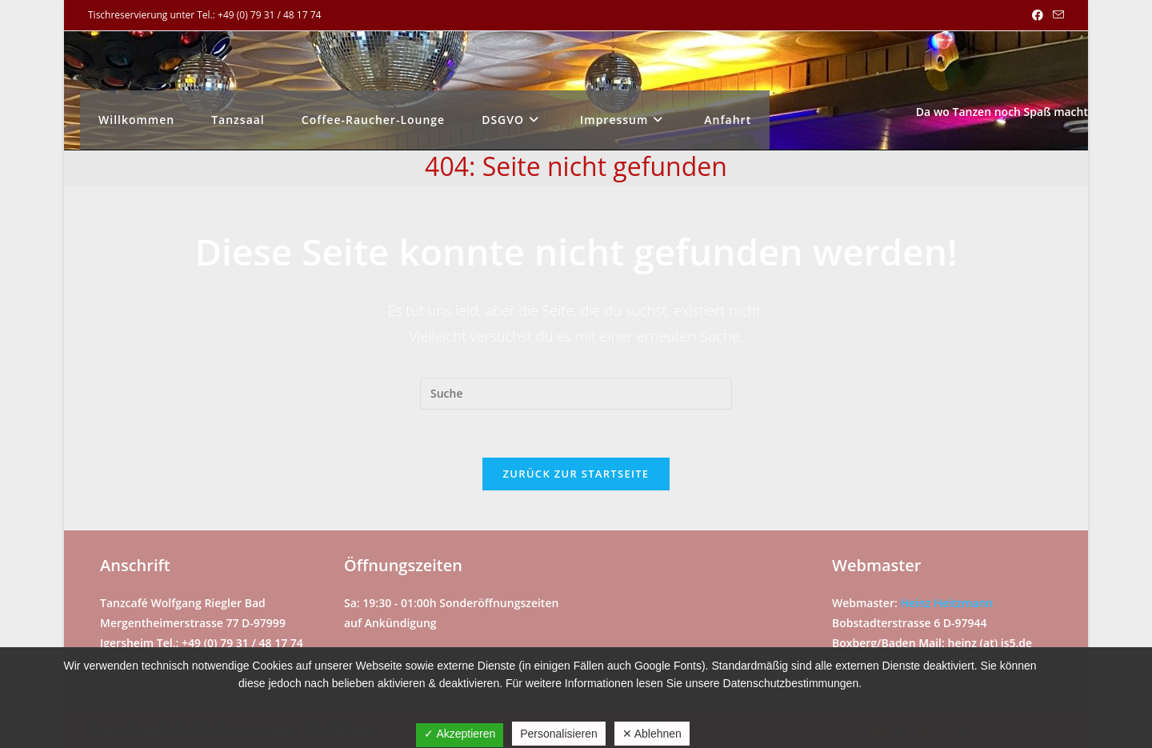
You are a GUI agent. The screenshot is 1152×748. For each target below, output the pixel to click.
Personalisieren (559, 733)
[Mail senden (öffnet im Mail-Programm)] (1056, 15)
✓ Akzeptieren (459, 733)
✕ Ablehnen (652, 733)
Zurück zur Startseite (576, 473)
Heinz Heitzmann (946, 602)
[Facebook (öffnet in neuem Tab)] (1037, 15)
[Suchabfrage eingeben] (576, 394)
